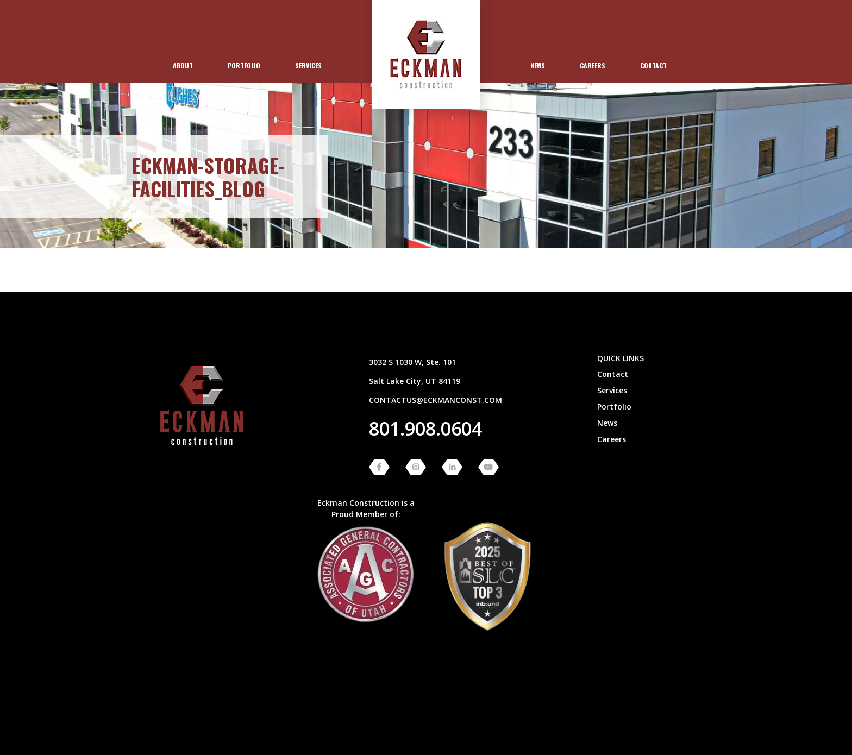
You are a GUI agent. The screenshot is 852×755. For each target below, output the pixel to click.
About (183, 65)
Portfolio (244, 65)
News (537, 65)
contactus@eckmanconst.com (435, 400)
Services (308, 65)
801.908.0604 (425, 428)
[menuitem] (182, 65)
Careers (592, 65)
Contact (653, 65)
